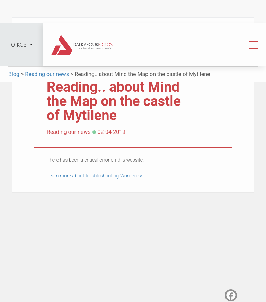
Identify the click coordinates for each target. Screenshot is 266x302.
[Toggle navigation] (253, 45)
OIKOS (19, 45)
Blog (14, 74)
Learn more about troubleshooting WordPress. (95, 176)
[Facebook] (231, 295)
